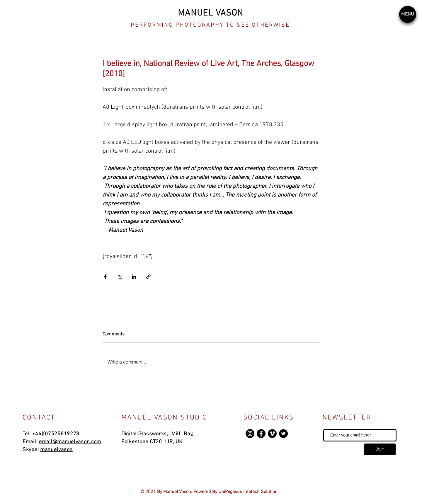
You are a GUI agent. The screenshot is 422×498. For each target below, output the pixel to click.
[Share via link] (148, 276)
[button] (407, 14)
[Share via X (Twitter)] (119, 276)
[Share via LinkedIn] (134, 276)
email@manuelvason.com (70, 442)
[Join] (380, 449)
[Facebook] (261, 433)
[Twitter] (283, 433)
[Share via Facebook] (105, 276)
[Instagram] (250, 433)
